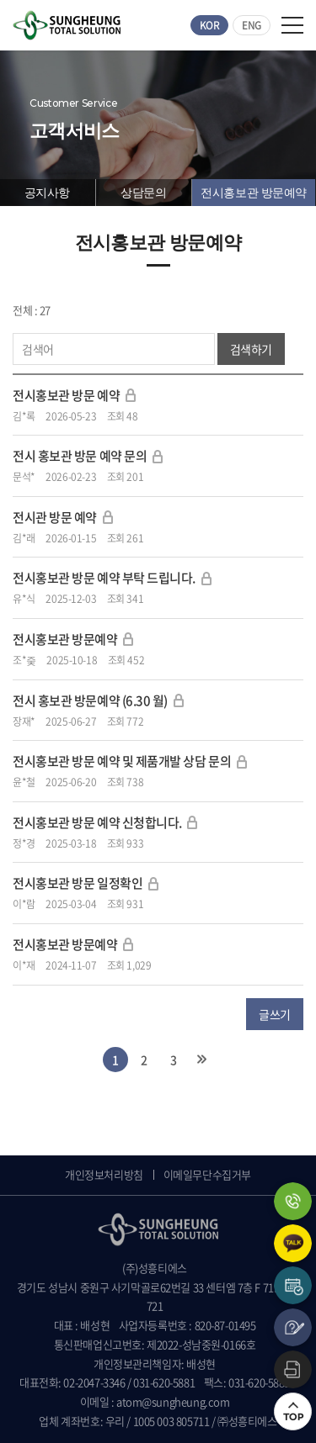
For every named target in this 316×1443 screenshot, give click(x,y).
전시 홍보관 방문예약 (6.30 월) (90, 700)
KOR (210, 25)
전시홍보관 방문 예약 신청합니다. (98, 822)
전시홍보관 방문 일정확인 (77, 883)
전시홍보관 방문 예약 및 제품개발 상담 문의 (122, 761)
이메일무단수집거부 (207, 1174)
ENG (251, 25)
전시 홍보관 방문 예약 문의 (80, 456)
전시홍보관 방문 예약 (66, 395)
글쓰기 (275, 1014)
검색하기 (251, 349)
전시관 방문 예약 (56, 517)
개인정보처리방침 (104, 1174)
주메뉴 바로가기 (0, 0)
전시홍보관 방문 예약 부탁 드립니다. (104, 577)
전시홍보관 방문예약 (254, 192)
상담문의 (143, 192)
